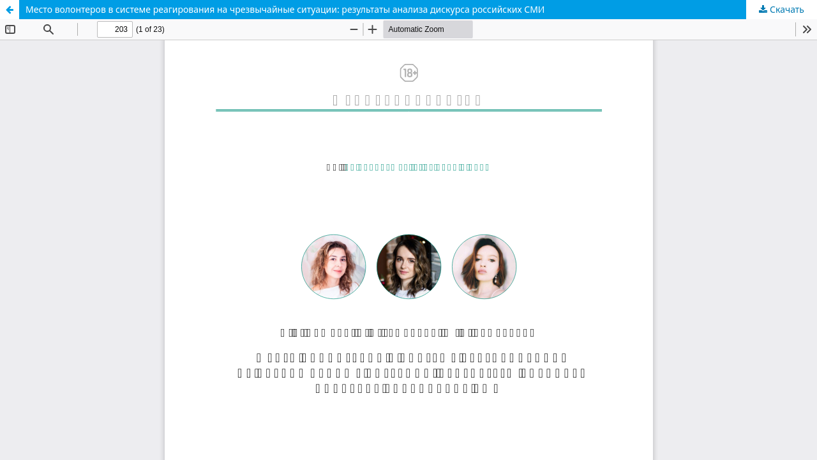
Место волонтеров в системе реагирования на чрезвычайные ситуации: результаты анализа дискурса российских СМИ (285, 9)
